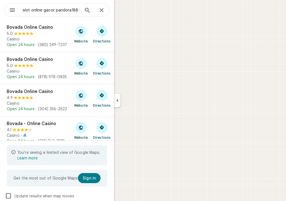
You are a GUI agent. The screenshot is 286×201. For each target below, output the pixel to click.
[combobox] (66, 10)
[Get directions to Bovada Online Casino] (121, 34)
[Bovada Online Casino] (77, 36)
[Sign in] (109, 178)
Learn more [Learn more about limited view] (47, 158)
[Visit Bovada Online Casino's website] (100, 34)
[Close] (121, 11)
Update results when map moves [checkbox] (59, 196)
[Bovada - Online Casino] (77, 132)
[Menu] (10, 9)
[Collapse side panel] (137, 100)
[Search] (107, 11)
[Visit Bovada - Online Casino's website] (100, 130)
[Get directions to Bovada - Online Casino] (121, 130)
